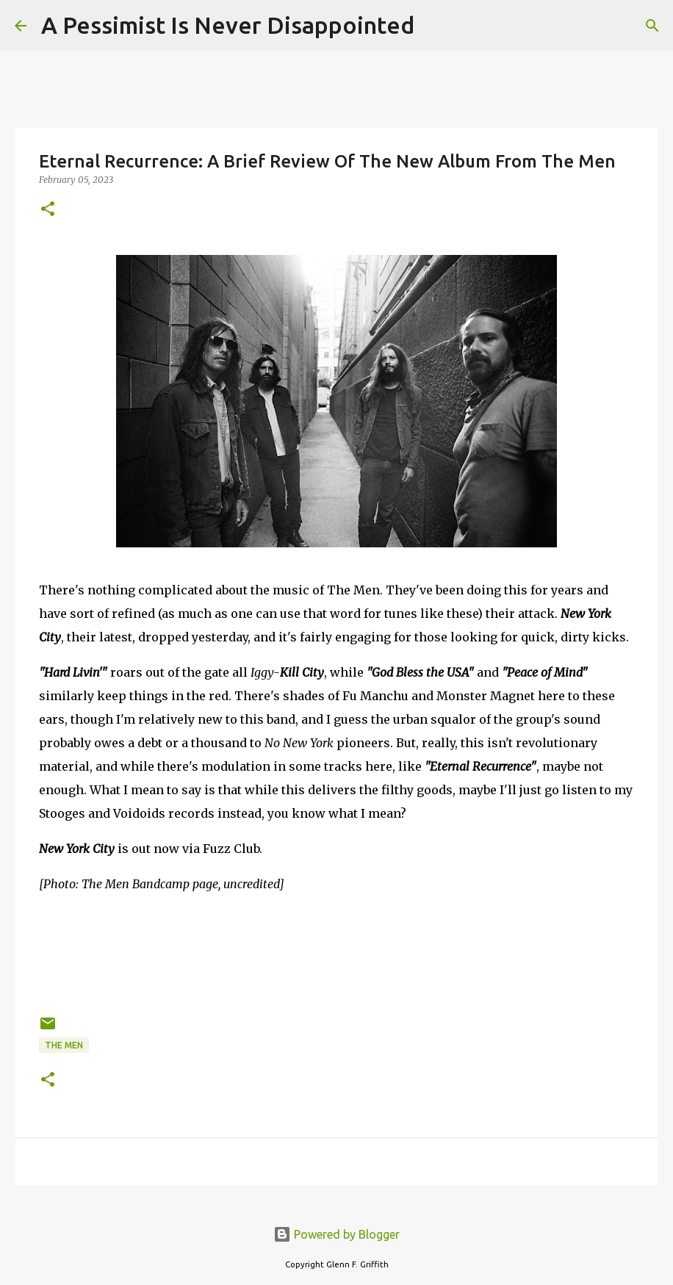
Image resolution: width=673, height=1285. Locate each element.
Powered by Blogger (336, 1234)
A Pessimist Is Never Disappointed (227, 25)
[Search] (435, 25)
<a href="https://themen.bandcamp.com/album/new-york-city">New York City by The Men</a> (336, 951)
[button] (48, 210)
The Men (64, 1045)
